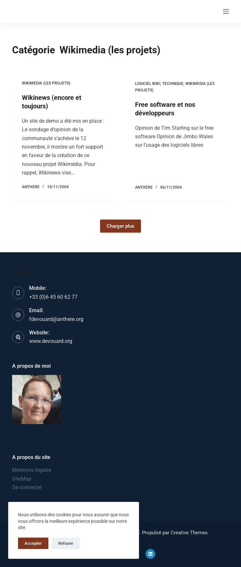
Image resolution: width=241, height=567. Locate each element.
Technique (172, 85)
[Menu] (226, 11)
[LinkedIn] (150, 554)
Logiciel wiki (147, 85)
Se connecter (27, 487)
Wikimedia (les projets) (46, 83)
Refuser (65, 543)
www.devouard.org (50, 341)
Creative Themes (189, 533)
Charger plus (120, 226)
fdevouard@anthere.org (56, 319)
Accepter (33, 543)
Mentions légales (31, 470)
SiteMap (21, 479)
